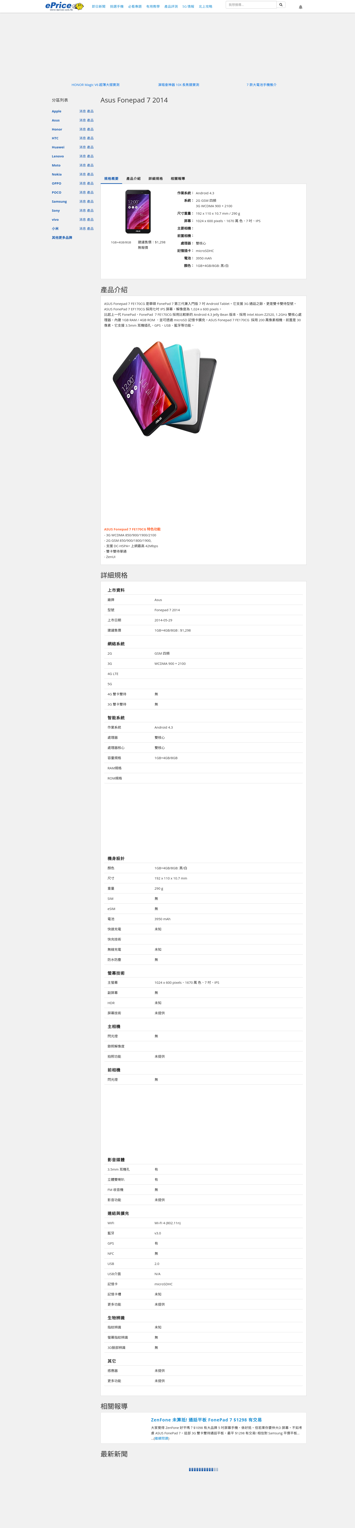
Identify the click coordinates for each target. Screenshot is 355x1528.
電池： (189, 258)
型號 (111, 610)
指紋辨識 (114, 1327)
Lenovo (58, 156)
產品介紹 (133, 178)
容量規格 (114, 758)
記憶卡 (113, 1284)
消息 (82, 111)
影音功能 (114, 1200)
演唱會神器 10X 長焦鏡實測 (178, 84)
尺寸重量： (185, 213)
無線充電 (114, 949)
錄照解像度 (116, 1046)
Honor (57, 129)
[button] (300, 7)
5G (110, 684)
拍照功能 (114, 1056)
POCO (56, 192)
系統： (189, 200)
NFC (111, 1253)
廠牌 (111, 599)
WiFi (111, 1223)
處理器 (113, 737)
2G (110, 653)
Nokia (57, 174)
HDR (111, 1002)
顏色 (111, 868)
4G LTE (113, 673)
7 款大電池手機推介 (262, 84)
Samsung (59, 201)
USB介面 (114, 1273)
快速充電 (114, 929)
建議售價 (114, 630)
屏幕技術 (114, 1013)
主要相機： (185, 228)
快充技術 (114, 939)
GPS (111, 1243)
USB (111, 1263)
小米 (55, 228)
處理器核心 (116, 747)
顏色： (189, 265)
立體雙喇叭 (116, 1179)
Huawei (58, 147)
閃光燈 (113, 1036)
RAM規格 (115, 768)
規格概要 (111, 178)
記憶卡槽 (114, 1294)
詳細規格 (156, 178)
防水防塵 (114, 959)
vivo (55, 219)
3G (110, 663)
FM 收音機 (115, 1189)
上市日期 (114, 620)
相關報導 (178, 178)
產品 (90, 111)
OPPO (56, 183)
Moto (56, 165)
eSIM (111, 908)
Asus (56, 120)
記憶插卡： (185, 250)
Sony (56, 210)
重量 (111, 888)
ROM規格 (115, 778)
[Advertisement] (204, 139)
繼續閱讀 (161, 1438)
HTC (55, 138)
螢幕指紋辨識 (118, 1337)
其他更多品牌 (62, 237)
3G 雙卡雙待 (117, 704)
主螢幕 (113, 982)
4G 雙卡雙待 (117, 694)
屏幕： (189, 221)
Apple (56, 111)
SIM (110, 898)
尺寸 (111, 878)
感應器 (113, 1370)
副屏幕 (113, 992)
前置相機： (185, 235)
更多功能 (114, 1304)
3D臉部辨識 (116, 1347)
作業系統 (114, 727)
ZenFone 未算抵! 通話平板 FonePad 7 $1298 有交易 (206, 1420)
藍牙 (111, 1233)
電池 (111, 919)
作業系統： (185, 193)
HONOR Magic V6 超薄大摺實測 (96, 84)
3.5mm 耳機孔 (119, 1169)
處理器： (187, 243)
